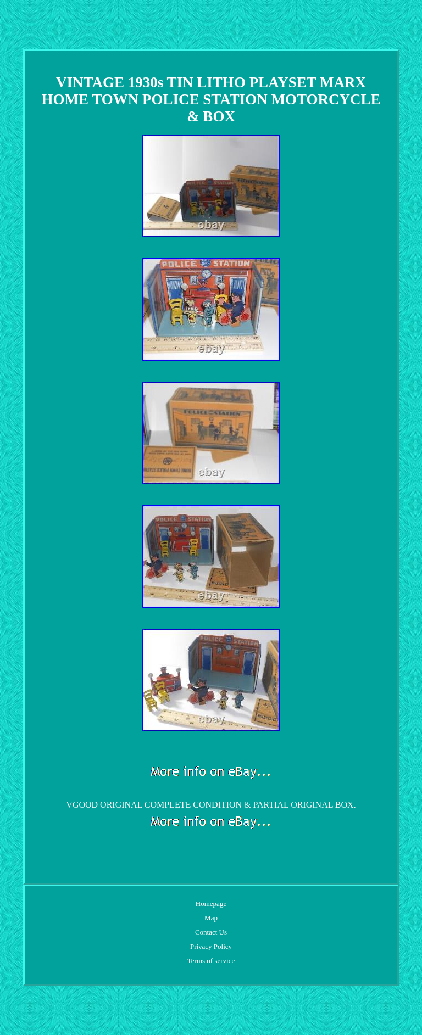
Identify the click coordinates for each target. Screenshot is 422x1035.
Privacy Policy (211, 946)
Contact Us (211, 932)
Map (211, 918)
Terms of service (211, 960)
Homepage (211, 903)
